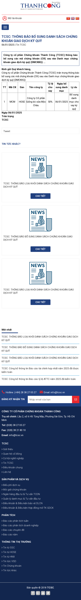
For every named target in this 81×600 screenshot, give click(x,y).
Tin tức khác (9, 570)
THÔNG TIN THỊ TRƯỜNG (16, 541)
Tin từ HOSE (9, 552)
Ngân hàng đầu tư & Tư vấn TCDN (21, 494)
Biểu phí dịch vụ (11, 485)
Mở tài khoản (12, 18)
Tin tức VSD (9, 561)
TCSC (5, 443)
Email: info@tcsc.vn (54, 392)
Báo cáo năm (10, 534)
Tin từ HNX (8, 556)
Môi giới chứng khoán (14, 489)
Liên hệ (6, 472)
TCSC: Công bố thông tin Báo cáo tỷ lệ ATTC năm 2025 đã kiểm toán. (39, 379)
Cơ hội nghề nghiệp (13, 458)
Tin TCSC (21, 44)
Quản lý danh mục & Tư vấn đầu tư (21, 498)
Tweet (6, 131)
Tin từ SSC (8, 547)
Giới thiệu (7, 449)
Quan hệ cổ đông (12, 453)
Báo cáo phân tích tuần (15, 520)
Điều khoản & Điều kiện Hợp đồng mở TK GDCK (28, 507)
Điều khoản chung (12, 467)
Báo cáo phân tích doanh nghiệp (20, 525)
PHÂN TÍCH (8, 515)
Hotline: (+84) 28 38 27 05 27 (21, 392)
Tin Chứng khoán (11, 565)
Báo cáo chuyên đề (13, 530)
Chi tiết (40, 196)
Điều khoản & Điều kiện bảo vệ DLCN (22, 503)
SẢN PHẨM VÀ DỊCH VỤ (15, 479)
